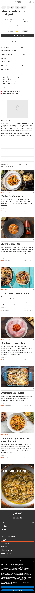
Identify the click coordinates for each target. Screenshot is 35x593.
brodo (15, 74)
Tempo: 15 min (7, 505)
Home (2, 5)
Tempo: (7, 211)
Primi (11, 5)
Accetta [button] (17, 587)
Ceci (8, 7)
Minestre (15, 5)
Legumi (3, 7)
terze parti (21, 568)
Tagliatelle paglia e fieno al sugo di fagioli (15, 440)
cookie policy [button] (20, 567)
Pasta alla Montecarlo (12, 196)
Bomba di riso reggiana (13, 343)
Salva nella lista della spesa (11, 91)
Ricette (6, 5)
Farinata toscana (14, 471)
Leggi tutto (4, 208)
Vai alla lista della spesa (10, 93)
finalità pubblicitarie (15, 573)
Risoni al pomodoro (11, 243)
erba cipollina (13, 82)
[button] (32, 7)
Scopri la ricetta (29, 211)
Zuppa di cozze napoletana (15, 293)
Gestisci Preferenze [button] (17, 590)
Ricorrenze (23, 7)
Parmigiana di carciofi (12, 392)
